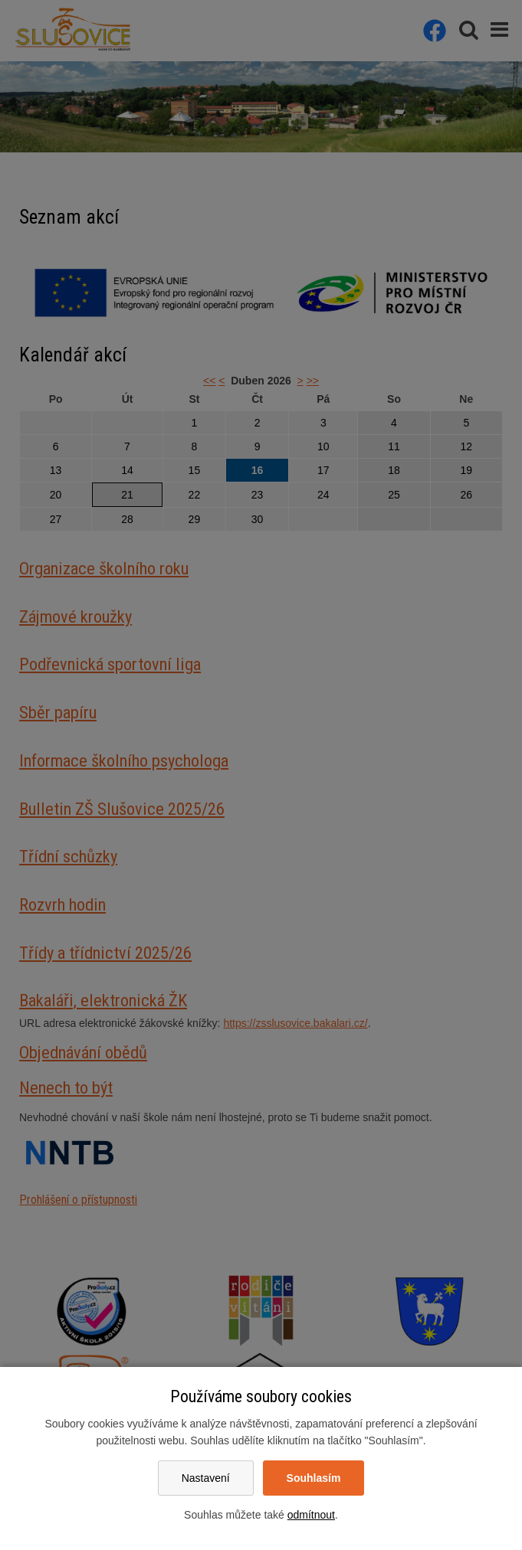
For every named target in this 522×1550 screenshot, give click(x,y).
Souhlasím (314, 1478)
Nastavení (206, 1478)
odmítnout (311, 1515)
